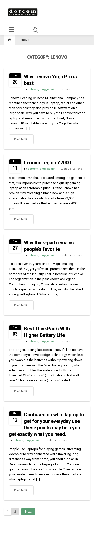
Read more (21, 139)
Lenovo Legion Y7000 (47, 163)
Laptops (65, 168)
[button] (12, 29)
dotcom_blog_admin (41, 89)
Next (28, 511)
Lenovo (65, 89)
